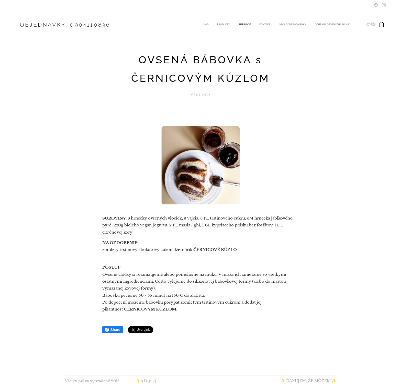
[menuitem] (306, 24)
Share (112, 330)
